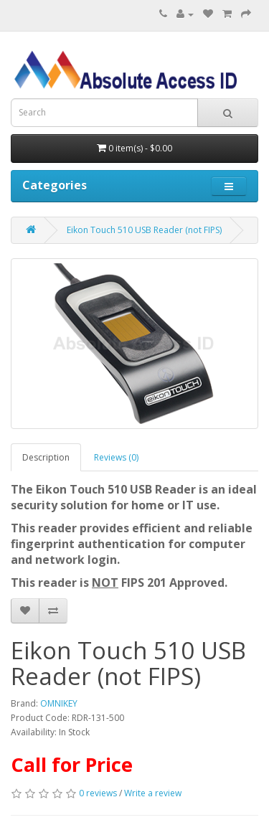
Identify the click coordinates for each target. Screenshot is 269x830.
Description (46, 457)
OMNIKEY (58, 703)
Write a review (152, 793)
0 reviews (98, 793)
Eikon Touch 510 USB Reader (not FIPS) (144, 230)
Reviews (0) (116, 457)
